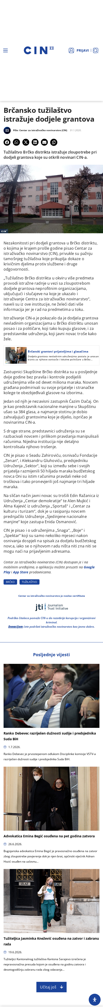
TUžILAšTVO (29, 582)
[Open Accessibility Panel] (95, 1000)
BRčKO (10, 582)
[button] (7, 142)
